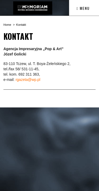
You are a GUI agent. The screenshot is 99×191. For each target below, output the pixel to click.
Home (7, 24)
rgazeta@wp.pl (28, 79)
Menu (83, 8)
